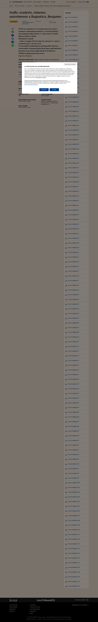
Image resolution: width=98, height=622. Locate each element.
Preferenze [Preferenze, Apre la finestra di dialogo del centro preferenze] (44, 89)
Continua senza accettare (70, 64)
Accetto (54, 89)
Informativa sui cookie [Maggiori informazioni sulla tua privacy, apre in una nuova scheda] (41, 77)
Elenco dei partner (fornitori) (31, 84)
